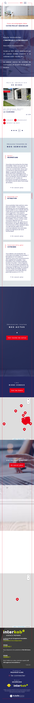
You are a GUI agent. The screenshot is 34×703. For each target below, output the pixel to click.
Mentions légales (22, 691)
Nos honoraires (8, 691)
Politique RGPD (17, 692)
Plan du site (14, 691)
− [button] (28, 402)
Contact (32, 196)
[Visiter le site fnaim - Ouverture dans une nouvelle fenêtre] (9, 685)
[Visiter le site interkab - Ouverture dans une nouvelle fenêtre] (21, 685)
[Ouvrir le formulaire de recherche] (5, 3)
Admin (27, 691)
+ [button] (28, 399)
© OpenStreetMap (21, 439)
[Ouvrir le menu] (23, 3)
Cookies (23, 692)
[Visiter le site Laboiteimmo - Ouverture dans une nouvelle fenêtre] (17, 698)
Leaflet (14, 439)
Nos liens (11, 692)
